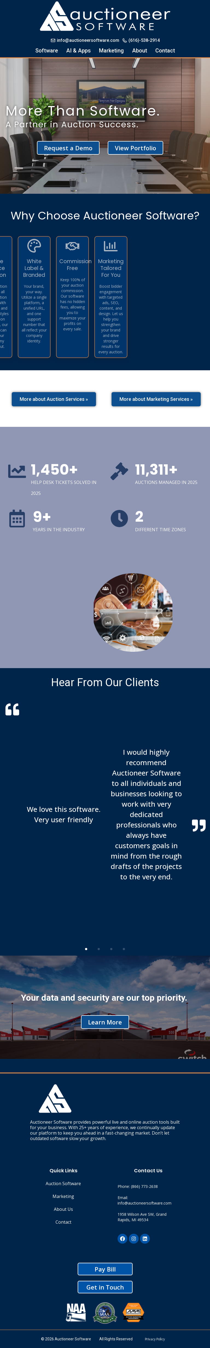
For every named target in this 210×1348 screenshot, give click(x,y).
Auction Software (63, 1183)
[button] (86, 949)
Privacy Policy (155, 1339)
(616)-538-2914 (141, 40)
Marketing (111, 50)
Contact (165, 50)
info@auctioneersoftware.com (84, 40)
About (139, 50)
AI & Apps (78, 50)
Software (46, 50)
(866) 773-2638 (144, 1186)
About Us (63, 1209)
